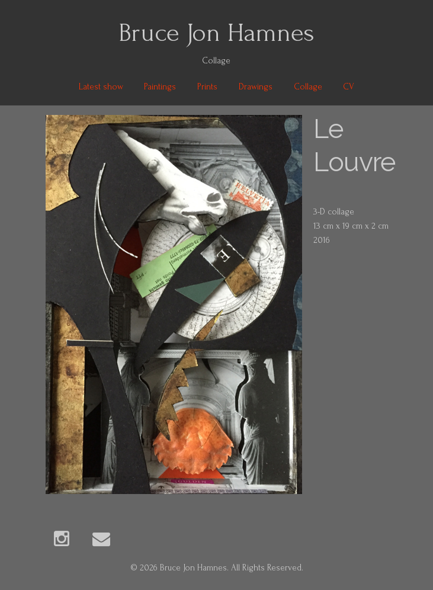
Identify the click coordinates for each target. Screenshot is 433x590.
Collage (308, 87)
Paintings (160, 87)
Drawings (255, 87)
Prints (207, 87)
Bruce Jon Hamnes (216, 32)
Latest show (101, 87)
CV (348, 87)
